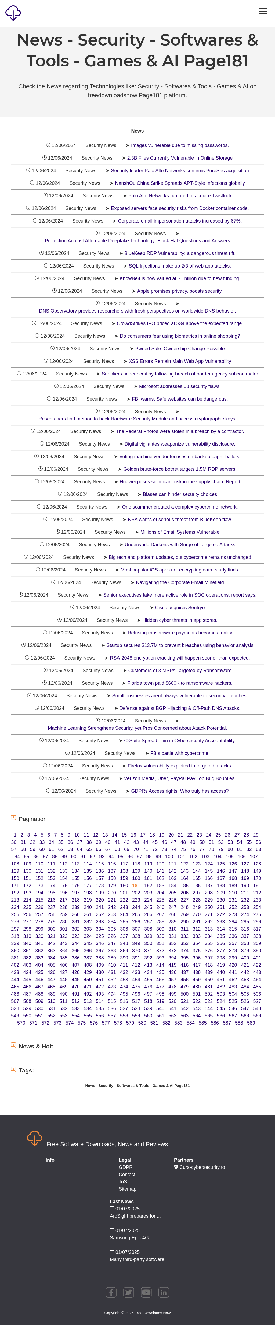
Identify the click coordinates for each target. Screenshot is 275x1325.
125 (221, 864)
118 (136, 864)
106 (242, 856)
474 (124, 986)
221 (112, 900)
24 (208, 835)
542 (184, 1008)
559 (136, 1015)
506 (257, 994)
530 (39, 1008)
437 (184, 972)
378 (233, 950)
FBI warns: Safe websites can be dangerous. (180, 399)
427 (64, 972)
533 (76, 1008)
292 (209, 921)
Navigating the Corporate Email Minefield (180, 582)
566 (221, 1015)
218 (76, 900)
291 (197, 921)
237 (52, 907)
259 (64, 914)
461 (221, 979)
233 (257, 900)
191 (257, 885)
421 (245, 965)
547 (245, 1008)
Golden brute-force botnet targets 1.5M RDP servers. (180, 469)
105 (230, 856)
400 (245, 958)
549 (15, 1015)
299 (39, 929)
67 (108, 849)
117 (124, 864)
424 (27, 972)
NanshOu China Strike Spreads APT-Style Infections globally (180, 183)
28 (246, 835)
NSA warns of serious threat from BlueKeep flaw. (180, 519)
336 (233, 936)
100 (169, 856)
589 (251, 1023)
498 (160, 994)
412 (136, 965)
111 (52, 864)
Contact (127, 1174)
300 (52, 929)
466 (27, 986)
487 (27, 994)
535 (100, 1008)
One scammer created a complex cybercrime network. (180, 507)
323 (76, 936)
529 (27, 1008)
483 (233, 986)
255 (15, 914)
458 (184, 979)
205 (172, 892)
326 (112, 936)
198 (88, 892)
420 (233, 965)
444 (15, 979)
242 (112, 907)
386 (76, 958)
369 (124, 950)
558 (124, 1015)
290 (184, 921)
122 (184, 864)
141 (160, 871)
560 (148, 1015)
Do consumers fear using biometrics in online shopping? (180, 336)
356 (221, 943)
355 (209, 943)
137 (112, 871)
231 (233, 900)
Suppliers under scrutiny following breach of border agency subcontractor (180, 374)
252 (233, 907)
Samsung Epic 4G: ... (132, 1237)
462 (233, 979)
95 (120, 856)
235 (27, 907)
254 (257, 907)
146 (221, 871)
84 (17, 856)
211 (245, 892)
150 (15, 878)
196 (64, 892)
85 (26, 856)
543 (197, 1008)
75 (183, 849)
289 (172, 921)
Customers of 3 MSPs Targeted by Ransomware (180, 670)
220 (100, 900)
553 (64, 1015)
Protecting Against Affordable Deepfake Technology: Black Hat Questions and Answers (137, 240)
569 (257, 1015)
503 (221, 994)
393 (160, 958)
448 (64, 979)
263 (112, 914)
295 (245, 921)
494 (112, 994)
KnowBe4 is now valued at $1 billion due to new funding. (180, 278)
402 (15, 965)
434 (148, 972)
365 (76, 950)
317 (257, 929)
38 (89, 842)
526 (245, 1001)
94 (111, 856)
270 (197, 914)
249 (197, 907)
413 (148, 965)
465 (15, 986)
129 (15, 871)
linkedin (163, 1292)
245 (148, 907)
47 (173, 842)
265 (136, 914)
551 (39, 1015)
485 (257, 986)
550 (27, 1015)
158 (112, 878)
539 (148, 1008)
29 (256, 835)
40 (108, 842)
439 (209, 972)
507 (15, 1001)
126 (233, 864)
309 (160, 929)
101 (181, 856)
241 (100, 907)
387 (88, 958)
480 (197, 986)
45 (155, 842)
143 (184, 871)
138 (124, 871)
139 (136, 871)
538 (136, 1008)
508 (27, 1001)
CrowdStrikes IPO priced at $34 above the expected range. (180, 323)
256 (27, 914)
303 (88, 929)
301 (64, 929)
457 (172, 979)
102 (193, 856)
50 (202, 842)
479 (184, 986)
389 (112, 958)
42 (126, 842)
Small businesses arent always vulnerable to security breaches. (180, 695)
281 (76, 921)
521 (184, 1001)
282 (88, 921)
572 (45, 1023)
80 (230, 849)
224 (148, 900)
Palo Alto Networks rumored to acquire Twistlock (180, 195)
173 (39, 885)
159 (124, 878)
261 (88, 914)
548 (257, 1008)
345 (88, 943)
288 (160, 921)
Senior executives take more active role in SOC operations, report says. (179, 595)
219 (88, 900)
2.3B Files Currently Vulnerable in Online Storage (180, 158)
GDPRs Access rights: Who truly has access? (180, 791)
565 (209, 1015)
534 (88, 1008)
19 (161, 835)
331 (172, 936)
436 (172, 972)
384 (52, 958)
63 (70, 849)
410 (112, 965)
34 (51, 842)
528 (15, 1008)
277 (27, 921)
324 (88, 936)
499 (172, 994)
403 (27, 965)
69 (126, 849)
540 (160, 1008)
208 (209, 892)
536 (112, 1008)
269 (184, 914)
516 (124, 1001)
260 (76, 914)
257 (39, 914)
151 (27, 878)
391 (136, 958)
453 (124, 979)
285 (124, 921)
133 (64, 871)
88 (54, 856)
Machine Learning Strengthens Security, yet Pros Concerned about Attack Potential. (137, 728)
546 (233, 1008)
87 (45, 856)
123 (197, 864)
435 (160, 972)
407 (76, 965)
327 (124, 936)
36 (70, 842)
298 (27, 929)
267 (160, 914)
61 (51, 849)
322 (64, 936)
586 (215, 1023)
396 (197, 958)
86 (36, 856)
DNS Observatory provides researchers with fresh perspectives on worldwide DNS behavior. (137, 311)
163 (172, 878)
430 (100, 972)
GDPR (126, 1167)
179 (112, 885)
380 (257, 950)
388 (100, 958)
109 (27, 864)
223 (136, 900)
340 (27, 943)
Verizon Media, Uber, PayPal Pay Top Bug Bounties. (180, 778)
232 (245, 900)
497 (148, 994)
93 (101, 856)
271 (209, 914)
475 (136, 986)
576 (94, 1023)
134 (76, 871)
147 (233, 871)
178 (100, 885)
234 (15, 907)
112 (64, 864)
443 (257, 972)
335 (221, 936)
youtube (146, 1292)
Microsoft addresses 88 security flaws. (180, 386)
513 (88, 1001)
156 (88, 878)
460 (209, 979)
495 (124, 994)
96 (130, 856)
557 (112, 1015)
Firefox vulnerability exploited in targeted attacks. (180, 766)
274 (245, 914)
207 (197, 892)
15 (124, 835)
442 (245, 972)
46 (164, 842)
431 (112, 972)
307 (136, 929)
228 (197, 900)
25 (218, 835)
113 (76, 864)
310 (172, 929)
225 (160, 900)
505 (245, 994)
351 (160, 943)
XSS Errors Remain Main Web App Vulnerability (180, 361)
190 (245, 885)
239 (76, 907)
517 (136, 1001)
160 (136, 878)
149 (257, 871)
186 (197, 885)
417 (197, 965)
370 (136, 950)
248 (184, 907)
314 (221, 929)
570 (21, 1023)
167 (221, 878)
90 (73, 856)
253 (245, 907)
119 (148, 864)
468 (52, 986)
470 (76, 986)
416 (184, 965)
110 (39, 864)
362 (39, 950)
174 (52, 885)
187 (209, 885)
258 (52, 914)
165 (197, 878)
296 (257, 921)
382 (27, 958)
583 (179, 1023)
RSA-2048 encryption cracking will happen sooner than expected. (180, 658)
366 (88, 950)
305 (112, 929)
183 (160, 885)
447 (52, 979)
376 (209, 950)
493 (100, 994)
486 (15, 994)
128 (257, 864)
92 (92, 856)
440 (221, 972)
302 (76, 929)
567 (233, 1015)
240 (88, 907)
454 (136, 979)
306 (124, 929)
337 (245, 936)
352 (172, 943)
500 (184, 994)
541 (172, 1008)
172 (27, 885)
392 (148, 958)
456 (160, 979)
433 (136, 972)
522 (197, 1001)
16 (133, 835)
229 (209, 900)
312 (197, 929)
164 (184, 878)
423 (15, 972)
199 (100, 892)
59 (32, 849)
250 (209, 907)
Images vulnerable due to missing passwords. (180, 145)
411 (124, 965)
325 (100, 936)
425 (39, 972)
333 (197, 936)
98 (149, 856)
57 (13, 849)
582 (166, 1023)
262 (100, 914)
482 (221, 986)
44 (145, 842)
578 (118, 1023)
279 (52, 921)
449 (76, 979)
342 (52, 943)
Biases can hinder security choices (180, 494)
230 (221, 900)
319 (27, 936)
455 (148, 979)
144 (197, 871)
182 (148, 885)
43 (136, 842)
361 (27, 950)
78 (211, 849)
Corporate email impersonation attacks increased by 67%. (180, 221)
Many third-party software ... (137, 1263)
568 (245, 1015)
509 (39, 1001)
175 (64, 885)
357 (233, 943)
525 (233, 1001)
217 (64, 900)
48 (183, 842)
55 (249, 842)
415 (172, 965)
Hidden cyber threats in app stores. (179, 620)
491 (76, 994)
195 (52, 892)
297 (15, 929)
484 (245, 986)
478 (172, 986)
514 (100, 1001)
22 (190, 835)
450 (88, 979)
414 (160, 965)
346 (100, 943)
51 (211, 842)
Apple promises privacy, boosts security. (180, 291)
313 (209, 929)
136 (100, 871)
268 (172, 914)
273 (233, 914)
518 (148, 1001)
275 (257, 914)
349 (136, 943)
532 (64, 1008)
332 (184, 936)
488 (39, 994)
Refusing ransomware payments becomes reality (180, 632)
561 (160, 1015)
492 (88, 994)
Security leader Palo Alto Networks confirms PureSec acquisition (180, 170)
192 (15, 892)
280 (64, 921)
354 (197, 943)
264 (124, 914)
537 (124, 1008)
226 (172, 900)
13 (105, 835)
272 (221, 914)
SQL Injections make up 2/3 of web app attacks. (180, 266)
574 (70, 1023)
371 (148, 950)
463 (245, 979)
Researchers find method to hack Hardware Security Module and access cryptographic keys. (137, 418)
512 (76, 1001)
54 (239, 842)
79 (220, 849)
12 (96, 835)
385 (64, 958)
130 (27, 871)
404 (39, 965)
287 (148, 921)
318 (15, 936)
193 (27, 892)
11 (86, 835)
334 (209, 936)
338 (257, 936)
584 (191, 1023)
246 (160, 907)
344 (76, 943)
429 (88, 972)
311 (184, 929)
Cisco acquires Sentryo (180, 607)
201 (124, 892)
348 (124, 943)
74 (173, 849)
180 (124, 885)
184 (172, 885)
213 (15, 900)
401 (257, 958)
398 (221, 958)
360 (15, 950)
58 (23, 849)
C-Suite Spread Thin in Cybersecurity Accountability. (180, 740)
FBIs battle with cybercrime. (180, 753)
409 (100, 965)
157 (100, 878)
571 (33, 1023)
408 (88, 965)
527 (257, 1001)
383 (39, 958)
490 (64, 994)
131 (39, 871)
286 (136, 921)
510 (52, 1001)
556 (100, 1015)
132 (52, 871)
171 (15, 885)
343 (64, 943)
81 (239, 849)
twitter (128, 1292)
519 (160, 1001)
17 (143, 835)
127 (245, 864)
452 (112, 979)
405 (52, 965)
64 (79, 849)
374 (184, 950)
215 (39, 900)
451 (100, 979)
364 (64, 950)
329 (148, 936)
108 (15, 864)
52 (220, 842)
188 (221, 885)
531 (52, 1008)
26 (227, 835)
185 (184, 885)
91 (83, 856)
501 (197, 994)
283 (100, 921)
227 (184, 900)
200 (112, 892)
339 (15, 943)
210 (233, 892)
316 (245, 929)
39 (98, 842)
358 (245, 943)
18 (152, 835)
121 (172, 864)
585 (203, 1023)
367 (100, 950)
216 (52, 900)
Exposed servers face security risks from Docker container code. (180, 208)
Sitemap (127, 1189)
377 (221, 950)
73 (164, 849)
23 (199, 835)
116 (112, 864)
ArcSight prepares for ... (135, 1216)
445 (27, 979)
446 (39, 979)
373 (172, 950)
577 (106, 1023)
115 (100, 864)
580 (142, 1023)
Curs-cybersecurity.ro (199, 1167)
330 (160, 936)
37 (79, 842)
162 (160, 878)
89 (64, 856)
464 (257, 979)
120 (160, 864)
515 (112, 1001)
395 (184, 958)
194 (39, 892)
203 (148, 892)
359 (257, 943)
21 (180, 835)
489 (52, 994)
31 (23, 842)
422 (257, 965)
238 (64, 907)
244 (136, 907)
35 (61, 842)
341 (39, 943)
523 (209, 1001)
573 (57, 1023)
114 (88, 864)
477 (160, 986)
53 (230, 842)
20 (171, 835)
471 (88, 986)
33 (42, 842)
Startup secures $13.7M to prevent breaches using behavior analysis (179, 645)
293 (221, 921)
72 (155, 849)
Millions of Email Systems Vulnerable (179, 532)
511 (64, 1001)
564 (197, 1015)
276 (15, 921)
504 (233, 994)
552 (52, 1015)
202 (136, 892)
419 (221, 965)
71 (145, 849)
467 (39, 986)
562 (172, 1015)
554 (76, 1015)
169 (245, 878)
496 (136, 994)
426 (52, 972)
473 (112, 986)
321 (52, 936)
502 (209, 994)
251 (221, 907)
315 (233, 929)
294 (233, 921)
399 (233, 958)
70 (136, 849)
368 (112, 950)
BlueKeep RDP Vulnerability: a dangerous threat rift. (180, 253)
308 (148, 929)
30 (13, 842)
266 (148, 914)
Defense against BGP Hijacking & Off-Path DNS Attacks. (180, 708)
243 (124, 907)
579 (130, 1023)
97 (139, 856)
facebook (111, 1292)
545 (221, 1008)
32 (32, 842)
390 (124, 958)
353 (184, 943)
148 (245, 871)
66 (98, 849)
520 (172, 1001)
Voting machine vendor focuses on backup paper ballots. (179, 456)
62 (61, 849)
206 (184, 892)
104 (218, 856)
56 (258, 842)
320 (39, 936)
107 (254, 856)
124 (209, 864)
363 (52, 950)
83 (258, 849)
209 (221, 892)
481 (209, 986)
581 (154, 1023)
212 (257, 892)
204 (160, 892)
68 (117, 849)
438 (197, 972)
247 (172, 907)
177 (88, 885)
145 (209, 871)
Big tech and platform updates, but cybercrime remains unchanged (180, 557)
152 (39, 878)
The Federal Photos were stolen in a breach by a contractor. (180, 431)
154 (64, 878)
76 (192, 849)
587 (227, 1023)
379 (245, 950)
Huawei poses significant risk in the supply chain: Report (180, 481)
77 (202, 849)
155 (76, 878)
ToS (123, 1181)
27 (237, 835)
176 (76, 885)
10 (77, 835)
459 (197, 979)
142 (172, 871)
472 (100, 986)
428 (76, 972)
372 (160, 950)
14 (114, 835)
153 (52, 878)
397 (209, 958)
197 (76, 892)
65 (89, 849)
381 (15, 958)
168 (233, 878)
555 (88, 1015)
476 (148, 986)
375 (197, 950)
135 (88, 871)
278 (39, 921)
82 (249, 849)
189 (233, 885)
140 (148, 871)
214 (27, 900)
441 (233, 972)
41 (117, 842)
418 (209, 965)
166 (209, 878)
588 (239, 1023)
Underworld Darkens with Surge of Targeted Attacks (180, 544)
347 (112, 943)
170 (257, 878)
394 (172, 958)
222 (124, 900)
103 (205, 856)
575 (82, 1023)
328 (136, 936)
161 (148, 878)
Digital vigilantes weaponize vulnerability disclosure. (180, 444)
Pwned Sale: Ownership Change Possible (180, 348)
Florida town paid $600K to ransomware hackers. (179, 683)
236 (39, 907)
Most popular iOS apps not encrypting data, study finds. (180, 570)
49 (192, 842)
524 (221, 1001)
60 (42, 849)
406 (64, 965)
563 (184, 1015)
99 (158, 856)
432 (124, 972)
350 (148, 943)
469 (64, 986)
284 (112, 921)
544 (209, 1008)
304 (100, 929)
